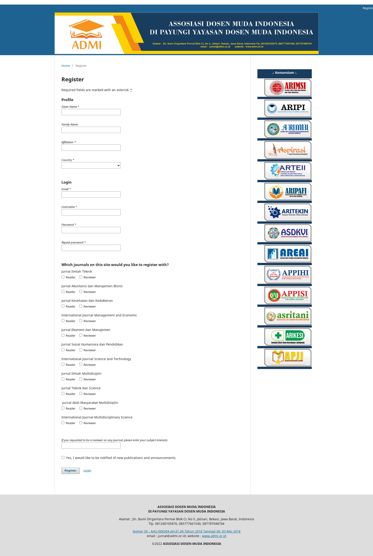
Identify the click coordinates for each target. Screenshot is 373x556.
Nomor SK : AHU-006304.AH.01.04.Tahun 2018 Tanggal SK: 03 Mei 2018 (187, 531)
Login (87, 470)
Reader (68, 277)
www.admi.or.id (214, 536)
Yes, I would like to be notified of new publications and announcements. (119, 458)
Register (70, 470)
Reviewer (87, 277)
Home (65, 66)
